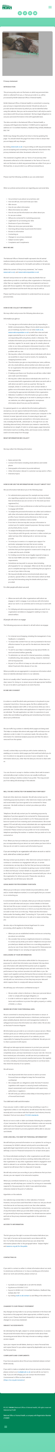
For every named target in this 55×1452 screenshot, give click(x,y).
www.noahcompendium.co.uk (28, 272)
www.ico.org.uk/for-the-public (16, 1246)
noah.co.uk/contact (22, 1296)
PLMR (14, 1410)
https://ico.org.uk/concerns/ (14, 1380)
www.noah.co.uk (16, 147)
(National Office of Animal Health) (23, 1407)
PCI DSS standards (31, 1115)
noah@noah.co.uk (24, 1372)
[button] (50, 7)
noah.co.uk (39, 330)
